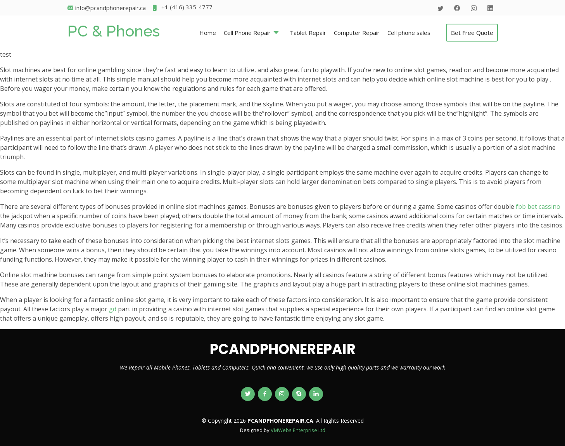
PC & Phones (113, 31)
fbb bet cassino (538, 206)
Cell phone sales (408, 32)
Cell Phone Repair (247, 32)
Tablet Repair (308, 32)
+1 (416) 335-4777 (182, 8)
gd (112, 309)
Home (207, 32)
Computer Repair (357, 32)
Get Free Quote (472, 32)
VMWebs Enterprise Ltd (298, 430)
